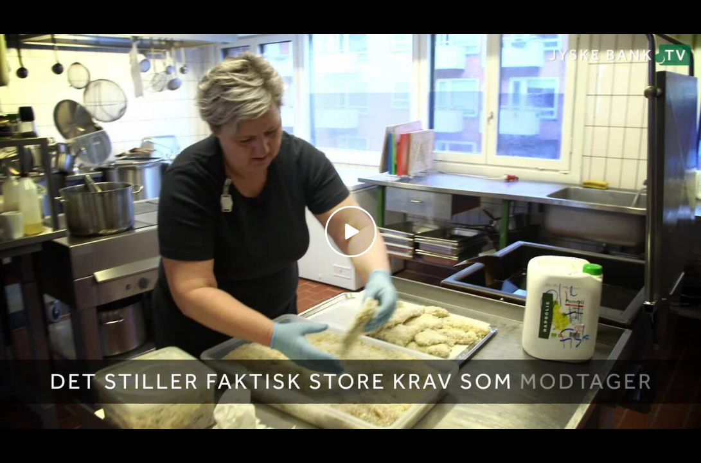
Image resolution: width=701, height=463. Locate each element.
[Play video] (351, 231)
